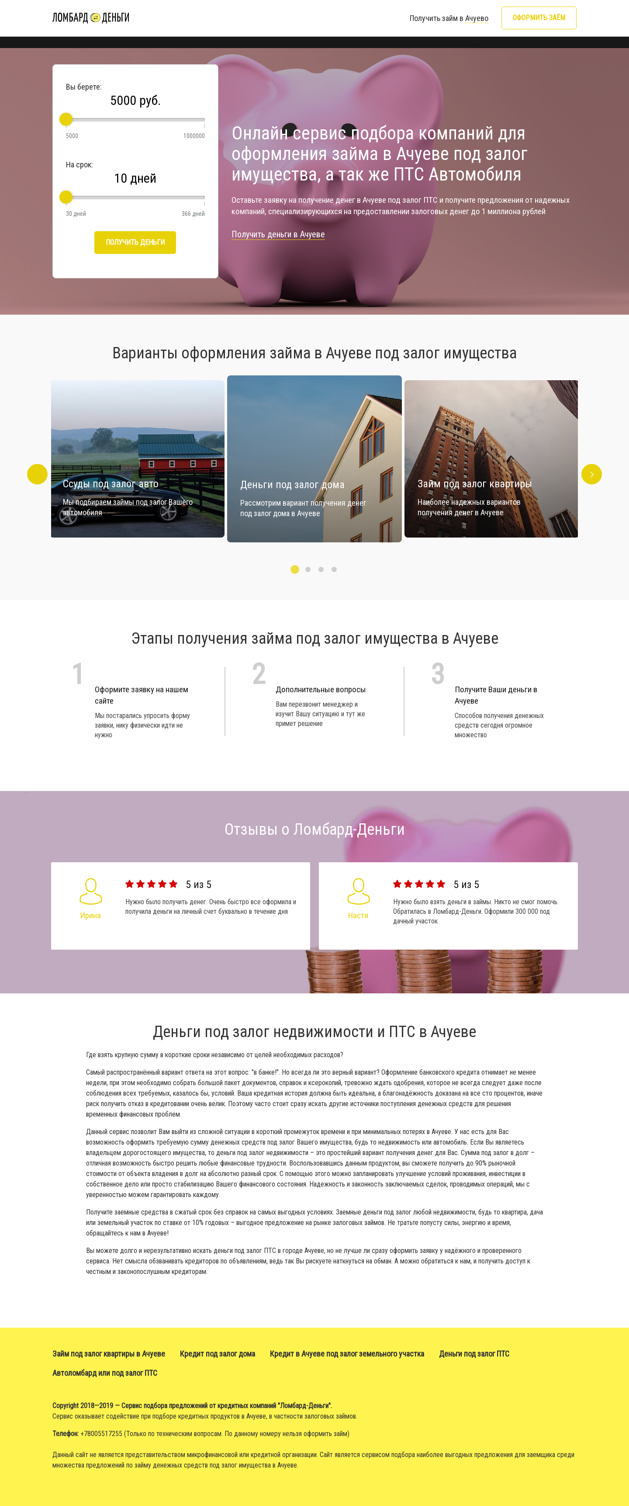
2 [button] (308, 569)
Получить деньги (135, 242)
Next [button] (595, 459)
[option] (314, 459)
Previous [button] (33, 459)
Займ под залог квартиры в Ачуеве (108, 1353)
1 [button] (294, 569)
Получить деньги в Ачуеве (278, 234)
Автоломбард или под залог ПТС (104, 1373)
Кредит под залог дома (217, 1353)
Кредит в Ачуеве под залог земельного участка (347, 1353)
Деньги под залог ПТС (474, 1353)
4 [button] (334, 569)
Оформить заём (539, 18)
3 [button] (321, 569)
